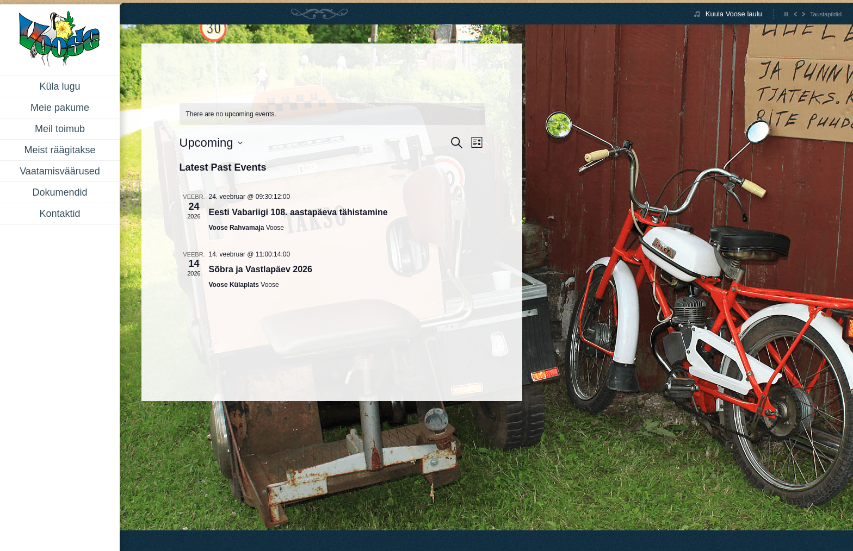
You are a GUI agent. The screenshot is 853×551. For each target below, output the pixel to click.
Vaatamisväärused (60, 171)
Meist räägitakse (59, 150)
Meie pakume (59, 107)
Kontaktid (59, 213)
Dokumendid (59, 192)
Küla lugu (59, 86)
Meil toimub (60, 128)
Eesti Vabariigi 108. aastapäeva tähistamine (298, 212)
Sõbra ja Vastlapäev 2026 (260, 269)
